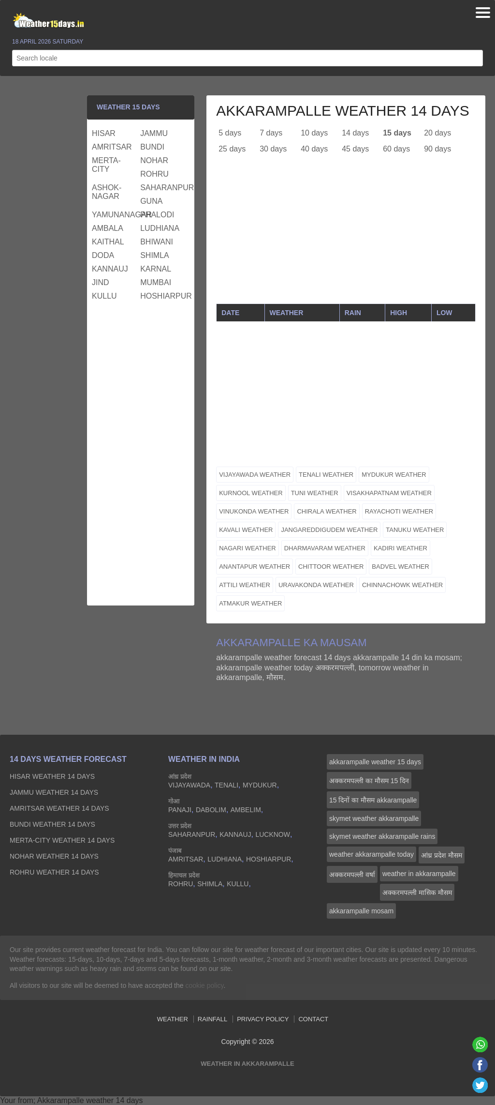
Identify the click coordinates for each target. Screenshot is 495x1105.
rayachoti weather (399, 511)
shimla (154, 255)
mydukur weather (394, 474)
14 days (355, 133)
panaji (179, 810)
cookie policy (204, 985)
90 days (437, 149)
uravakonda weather (316, 585)
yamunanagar (115, 215)
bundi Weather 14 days (52, 824)
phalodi (157, 215)
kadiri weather (400, 548)
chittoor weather (331, 566)
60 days (396, 149)
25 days (232, 149)
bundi (152, 147)
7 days (271, 133)
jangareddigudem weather (329, 529)
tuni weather (314, 493)
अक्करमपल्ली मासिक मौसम (417, 892)
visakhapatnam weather (389, 493)
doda (103, 255)
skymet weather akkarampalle (374, 818)
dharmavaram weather (324, 548)
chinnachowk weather (402, 585)
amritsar (112, 147)
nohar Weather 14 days (54, 856)
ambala (107, 228)
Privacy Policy (263, 1019)
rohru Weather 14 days (54, 872)
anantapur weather (254, 566)
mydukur (260, 785)
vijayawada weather (255, 474)
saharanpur (163, 187)
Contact (313, 1019)
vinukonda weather (254, 511)
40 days (314, 149)
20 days (437, 133)
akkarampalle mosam (361, 911)
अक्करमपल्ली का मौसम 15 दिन (369, 781)
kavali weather (246, 529)
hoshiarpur (163, 296)
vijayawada (189, 785)
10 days (314, 133)
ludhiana (159, 228)
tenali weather (326, 474)
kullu (104, 296)
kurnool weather (250, 493)
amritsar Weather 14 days (59, 808)
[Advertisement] (346, 235)
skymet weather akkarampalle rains (382, 836)
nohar (154, 160)
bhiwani (156, 242)
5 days (229, 133)
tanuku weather (415, 529)
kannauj (110, 269)
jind (100, 282)
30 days (273, 149)
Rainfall (212, 1019)
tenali (226, 785)
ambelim (246, 810)
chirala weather (326, 511)
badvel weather (400, 566)
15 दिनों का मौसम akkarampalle (373, 800)
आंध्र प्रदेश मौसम (441, 855)
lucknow (272, 834)
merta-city (106, 164)
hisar (104, 133)
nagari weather (247, 548)
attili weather (244, 585)
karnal (155, 269)
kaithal (108, 242)
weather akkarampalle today (371, 854)
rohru (154, 174)
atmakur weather (250, 603)
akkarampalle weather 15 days (375, 762)
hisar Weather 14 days (52, 776)
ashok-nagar (106, 191)
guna (151, 201)
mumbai (155, 282)
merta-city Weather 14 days (62, 840)
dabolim (211, 810)
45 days (355, 149)
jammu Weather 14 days (54, 792)
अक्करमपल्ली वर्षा (352, 874)
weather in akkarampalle (419, 874)
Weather (172, 1019)
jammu (154, 133)
